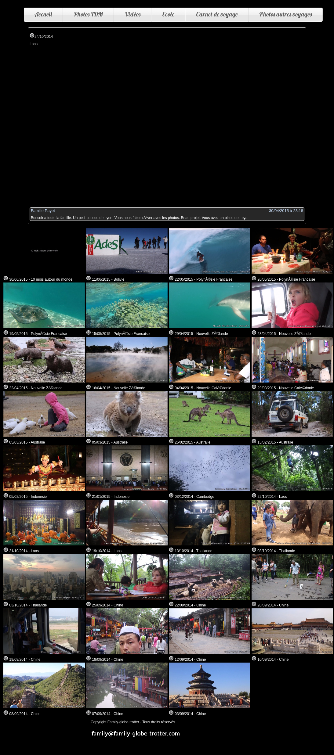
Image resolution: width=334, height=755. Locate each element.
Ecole (168, 14)
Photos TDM (88, 14)
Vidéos (132, 14)
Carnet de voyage (217, 14)
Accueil (43, 14)
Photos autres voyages (285, 14)
